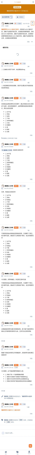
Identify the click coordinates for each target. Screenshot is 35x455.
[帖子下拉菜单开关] (32, 41)
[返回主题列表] (2, 2)
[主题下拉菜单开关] (33, 2)
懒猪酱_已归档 (8, 150)
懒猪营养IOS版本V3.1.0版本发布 (10, 410)
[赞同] (32, 23)
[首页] (6, 452)
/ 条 (17, 2)
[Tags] (17, 452)
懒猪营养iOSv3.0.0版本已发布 (10, 29)
